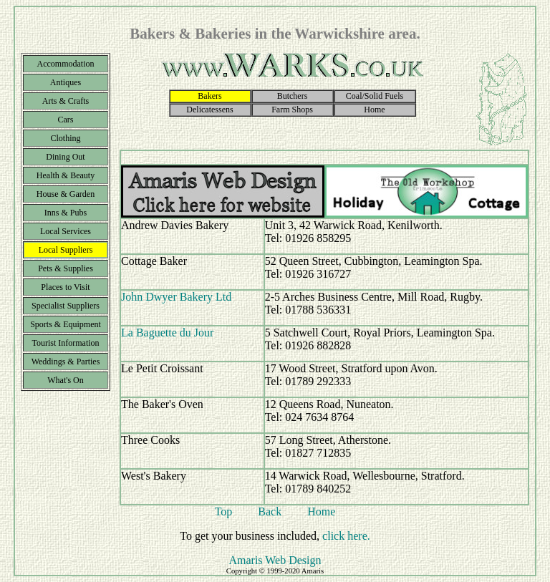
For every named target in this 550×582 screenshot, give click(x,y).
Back (269, 511)
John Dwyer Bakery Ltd (176, 297)
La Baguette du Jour (167, 332)
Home (321, 511)
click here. (346, 536)
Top (224, 511)
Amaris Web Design (274, 560)
